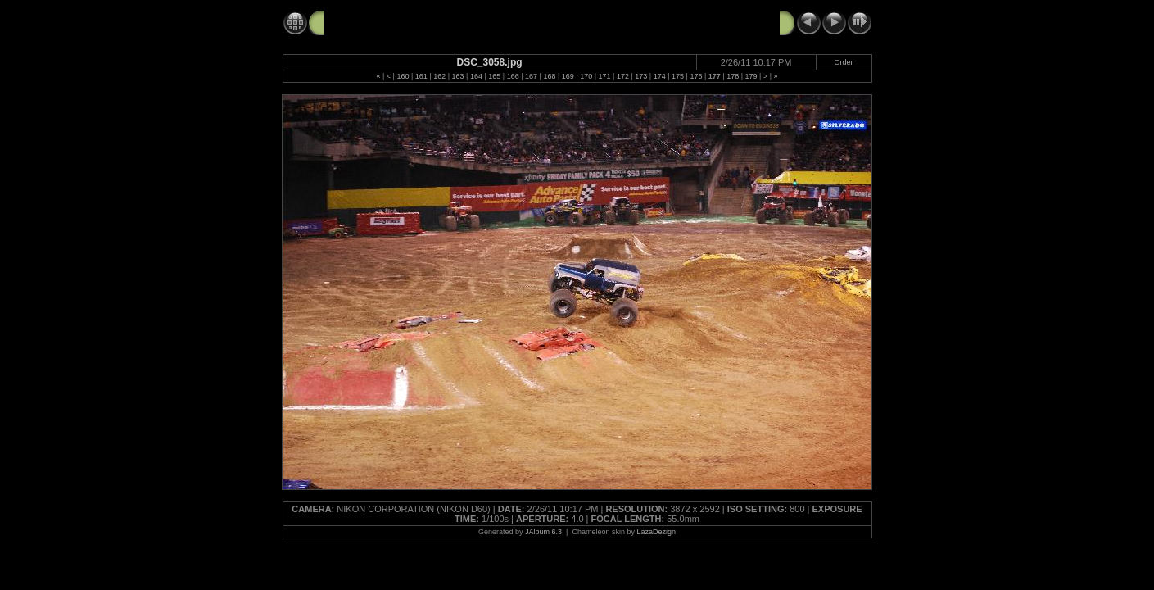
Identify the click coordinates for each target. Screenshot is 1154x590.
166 (513, 76)
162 (439, 76)
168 (549, 76)
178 (732, 76)
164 (476, 76)
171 (605, 76)
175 (678, 76)
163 (458, 76)
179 (751, 76)
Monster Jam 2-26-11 (381, 22)
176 (696, 76)
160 (402, 76)
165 (494, 76)
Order (844, 62)
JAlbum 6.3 (543, 532)
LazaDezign (656, 532)
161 (421, 76)
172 (623, 76)
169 (568, 76)
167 (531, 76)
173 (641, 76)
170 (586, 76)
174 (660, 76)
